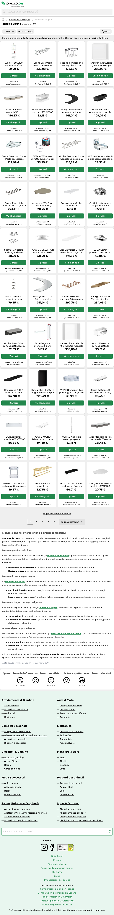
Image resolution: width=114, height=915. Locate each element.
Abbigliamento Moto (71, 705)
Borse (7, 790)
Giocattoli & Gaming (15, 751)
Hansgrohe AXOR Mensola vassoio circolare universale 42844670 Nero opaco (14, 391)
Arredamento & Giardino (18, 700)
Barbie (7, 765)
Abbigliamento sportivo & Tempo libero (81, 820)
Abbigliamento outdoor (73, 812)
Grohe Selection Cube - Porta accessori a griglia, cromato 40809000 (14, 157)
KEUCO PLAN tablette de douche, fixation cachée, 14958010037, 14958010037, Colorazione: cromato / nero (71, 484)
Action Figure (11, 761)
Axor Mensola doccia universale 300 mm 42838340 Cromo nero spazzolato (100, 438)
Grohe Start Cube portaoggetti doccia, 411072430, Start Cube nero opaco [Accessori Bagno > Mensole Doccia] (14, 344)
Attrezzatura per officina (73, 713)
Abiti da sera (11, 783)
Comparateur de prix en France (57, 888)
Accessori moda (12, 787)
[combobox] (59, 12)
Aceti (62, 757)
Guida (57, 876)
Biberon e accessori (15, 743)
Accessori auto (67, 709)
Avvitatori (9, 713)
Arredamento (11, 705)
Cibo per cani (67, 794)
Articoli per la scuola (15, 739)
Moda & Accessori (13, 777)
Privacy (57, 860)
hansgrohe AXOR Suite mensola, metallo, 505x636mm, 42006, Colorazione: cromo (42, 297)
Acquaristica (66, 787)
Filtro (105, 31)
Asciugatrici (66, 739)
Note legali (57, 856)
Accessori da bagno (19, 19)
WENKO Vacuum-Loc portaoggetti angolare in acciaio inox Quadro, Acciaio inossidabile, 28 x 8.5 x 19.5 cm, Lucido (71, 391)
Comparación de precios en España (57, 892)
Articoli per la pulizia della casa (20, 820)
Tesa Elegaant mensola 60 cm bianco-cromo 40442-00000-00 (42, 344)
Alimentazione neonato (17, 809)
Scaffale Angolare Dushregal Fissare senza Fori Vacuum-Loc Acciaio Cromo (13, 251)
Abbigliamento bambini (17, 731)
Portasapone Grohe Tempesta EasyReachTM (71, 204)
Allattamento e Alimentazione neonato (25, 735)
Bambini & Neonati (14, 725)
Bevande (65, 765)
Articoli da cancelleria (16, 709)
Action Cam (66, 735)
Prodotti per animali (70, 777)
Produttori (25, 31)
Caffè (62, 768)
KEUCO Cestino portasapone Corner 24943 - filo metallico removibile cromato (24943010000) (100, 251)
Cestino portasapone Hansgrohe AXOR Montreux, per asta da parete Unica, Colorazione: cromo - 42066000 (71, 64)
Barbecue (9, 717)
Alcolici (63, 761)
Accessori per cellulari (71, 731)
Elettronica (64, 725)
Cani (62, 790)
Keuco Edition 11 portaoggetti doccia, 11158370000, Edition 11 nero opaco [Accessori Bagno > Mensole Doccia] (100, 111)
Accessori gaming (14, 757)
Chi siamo (57, 872)
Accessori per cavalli (71, 783)
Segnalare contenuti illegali (57, 513)
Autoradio (65, 717)
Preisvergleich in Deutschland (57, 900)
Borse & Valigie (12, 794)
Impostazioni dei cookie (57, 880)
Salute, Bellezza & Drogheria (20, 803)
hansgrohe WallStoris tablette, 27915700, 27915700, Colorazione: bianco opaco (100, 484)
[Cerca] (4, 12)
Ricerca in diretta (57, 864)
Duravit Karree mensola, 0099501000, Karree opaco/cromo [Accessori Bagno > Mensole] (14, 438)
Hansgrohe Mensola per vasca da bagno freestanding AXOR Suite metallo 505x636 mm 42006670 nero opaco (71, 111)
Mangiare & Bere (68, 751)
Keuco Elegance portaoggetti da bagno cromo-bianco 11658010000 (100, 344)
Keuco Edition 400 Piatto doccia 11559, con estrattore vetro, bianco (100, 391)
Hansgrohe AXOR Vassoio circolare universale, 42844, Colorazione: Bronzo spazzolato (100, 297)
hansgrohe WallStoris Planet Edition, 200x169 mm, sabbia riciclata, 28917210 (42, 204)
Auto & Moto (65, 700)
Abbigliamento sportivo (73, 816)
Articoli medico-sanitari (17, 816)
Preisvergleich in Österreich (57, 896)
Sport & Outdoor (68, 803)
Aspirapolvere (67, 743)
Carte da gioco (12, 768)
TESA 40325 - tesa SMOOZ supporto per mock (42, 157)
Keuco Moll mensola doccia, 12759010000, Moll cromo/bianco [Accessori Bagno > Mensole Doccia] (43, 111)
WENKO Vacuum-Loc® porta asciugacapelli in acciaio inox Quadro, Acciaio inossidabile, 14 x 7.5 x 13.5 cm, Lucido (100, 157)
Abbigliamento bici (70, 809)
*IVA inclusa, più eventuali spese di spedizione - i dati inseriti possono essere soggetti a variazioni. (57, 910)
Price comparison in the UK (57, 904)
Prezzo (9, 31)
